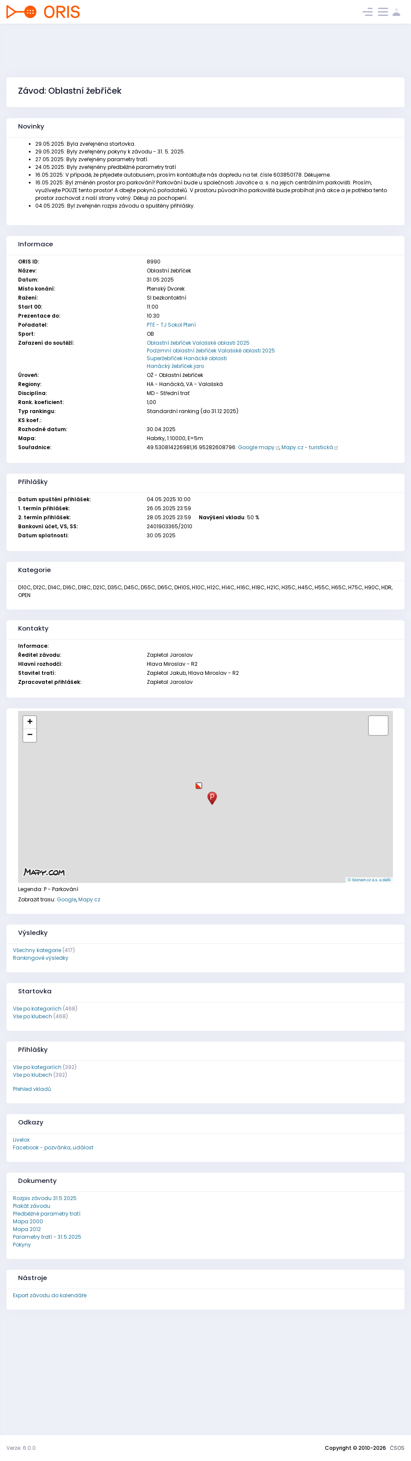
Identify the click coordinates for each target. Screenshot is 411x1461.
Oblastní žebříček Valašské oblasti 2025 (198, 342)
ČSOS (397, 1448)
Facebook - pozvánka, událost (53, 1147)
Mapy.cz (89, 899)
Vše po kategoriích (37, 1008)
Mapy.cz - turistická (307, 447)
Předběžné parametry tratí (46, 1213)
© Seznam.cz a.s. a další (369, 880)
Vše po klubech (32, 1016)
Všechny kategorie (37, 950)
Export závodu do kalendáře (50, 1295)
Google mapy (256, 447)
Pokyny (22, 1244)
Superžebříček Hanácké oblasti (187, 358)
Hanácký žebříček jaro (175, 366)
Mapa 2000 (28, 1221)
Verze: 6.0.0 (21, 1448)
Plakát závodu (31, 1206)
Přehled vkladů (32, 1089)
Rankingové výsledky (40, 958)
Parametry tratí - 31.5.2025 (47, 1236)
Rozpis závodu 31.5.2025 (45, 1198)
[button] (199, 782)
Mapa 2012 (27, 1229)
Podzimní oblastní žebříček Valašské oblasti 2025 (211, 350)
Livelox (21, 1139)
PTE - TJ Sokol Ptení (171, 324)
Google (66, 899)
